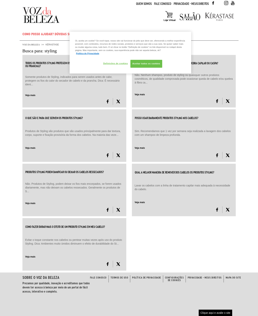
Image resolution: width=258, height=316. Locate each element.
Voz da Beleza (31, 44)
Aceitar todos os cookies (146, 63)
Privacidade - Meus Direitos (191, 4)
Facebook (213, 3)
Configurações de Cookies (174, 279)
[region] (130, 53)
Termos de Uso (119, 277)
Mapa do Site (233, 277)
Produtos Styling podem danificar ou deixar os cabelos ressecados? (64, 171)
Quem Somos (144, 4)
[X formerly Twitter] (118, 101)
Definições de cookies (115, 63)
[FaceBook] (107, 101)
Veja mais (30, 95)
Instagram (226, 3)
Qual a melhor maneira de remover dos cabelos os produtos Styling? (174, 172)
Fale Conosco (162, 4)
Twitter (220, 3)
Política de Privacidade (146, 277)
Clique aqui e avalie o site (215, 312)
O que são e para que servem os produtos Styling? (54, 117)
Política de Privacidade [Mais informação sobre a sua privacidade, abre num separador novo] (87, 53)
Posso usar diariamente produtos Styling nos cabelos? (166, 117)
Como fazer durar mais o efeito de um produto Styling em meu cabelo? (65, 226)
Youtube (233, 3)
